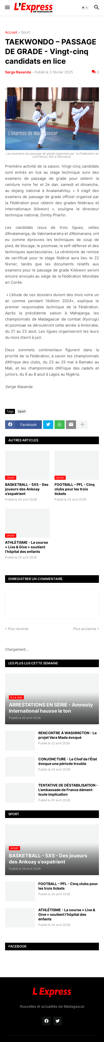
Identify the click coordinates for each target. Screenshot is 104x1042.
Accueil (11, 32)
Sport (25, 32)
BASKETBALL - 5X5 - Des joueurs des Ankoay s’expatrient (26, 489)
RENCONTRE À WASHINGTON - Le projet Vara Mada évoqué (67, 735)
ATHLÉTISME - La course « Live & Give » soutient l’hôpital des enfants (26, 547)
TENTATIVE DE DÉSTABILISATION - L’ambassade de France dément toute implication (68, 789)
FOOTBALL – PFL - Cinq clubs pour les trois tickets (75, 489)
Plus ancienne (84, 629)
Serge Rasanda (18, 72)
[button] (7, 7)
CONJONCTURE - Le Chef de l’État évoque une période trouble (67, 761)
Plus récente (18, 629)
